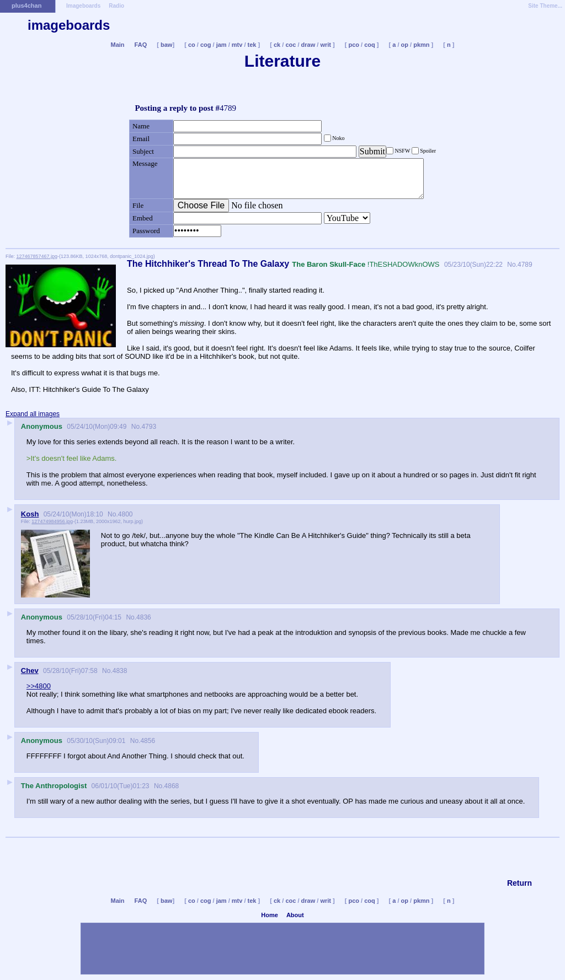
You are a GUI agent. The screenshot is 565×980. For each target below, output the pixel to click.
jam (221, 44)
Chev (30, 670)
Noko (338, 138)
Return (519, 883)
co (191, 44)
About (295, 915)
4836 (143, 617)
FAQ (141, 44)
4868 (171, 786)
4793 (148, 426)
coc (290, 44)
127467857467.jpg (37, 256)
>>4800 (38, 686)
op (404, 44)
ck (277, 44)
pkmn (421, 44)
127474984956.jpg (52, 521)
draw (308, 44)
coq (369, 44)
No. (511, 264)
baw (166, 44)
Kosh (30, 514)
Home (269, 915)
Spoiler (427, 151)
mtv (237, 44)
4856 (147, 741)
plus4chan (26, 5)
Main (117, 44)
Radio (116, 6)
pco (353, 44)
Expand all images (33, 414)
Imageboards (83, 6)
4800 (125, 514)
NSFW (402, 151)
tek (252, 44)
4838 (120, 671)
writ (325, 44)
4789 (525, 264)
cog (205, 44)
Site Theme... (545, 6)
